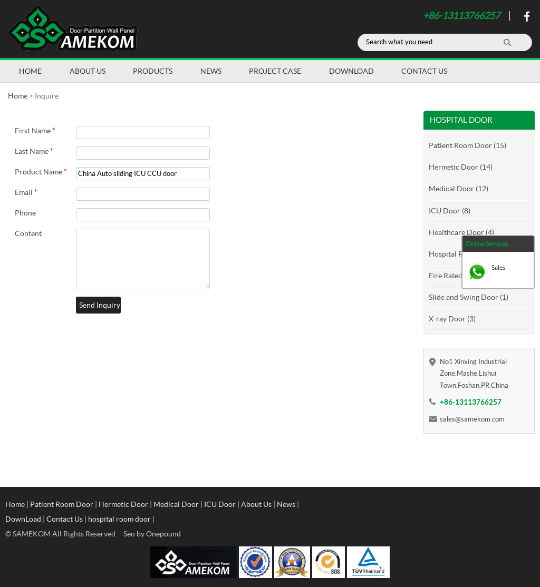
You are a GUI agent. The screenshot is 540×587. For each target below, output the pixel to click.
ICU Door (220, 504)
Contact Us (424, 71)
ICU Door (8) (449, 211)
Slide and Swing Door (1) (468, 297)
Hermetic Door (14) (461, 167)
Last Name (34, 151)
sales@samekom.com (472, 419)
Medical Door (176, 504)
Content (28, 233)
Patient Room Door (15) (467, 145)
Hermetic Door (123, 504)
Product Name (41, 172)
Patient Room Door (61, 504)
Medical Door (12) (458, 188)
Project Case (275, 71)
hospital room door (119, 519)
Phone (25, 213)
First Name (35, 130)
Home (30, 71)
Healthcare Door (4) (461, 232)
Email (26, 192)
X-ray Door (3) (452, 319)
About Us (87, 71)
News (210, 71)
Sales (498, 267)
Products (152, 71)
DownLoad (351, 71)
